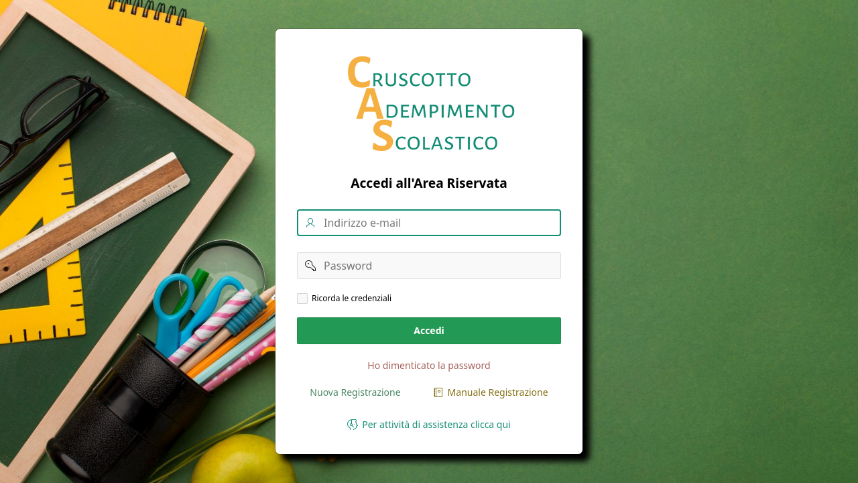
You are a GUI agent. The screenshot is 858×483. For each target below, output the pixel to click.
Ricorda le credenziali (351, 298)
